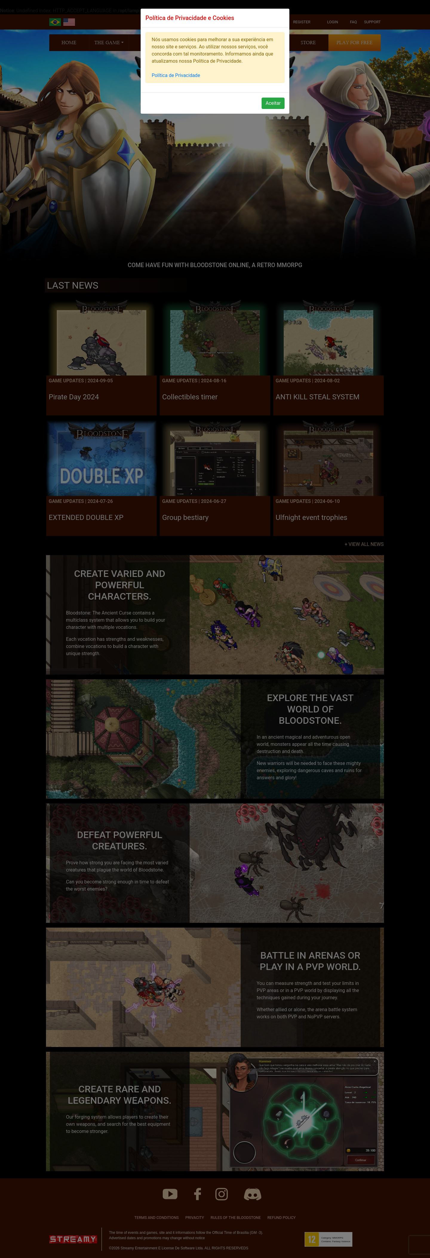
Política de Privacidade (176, 75)
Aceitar (273, 103)
